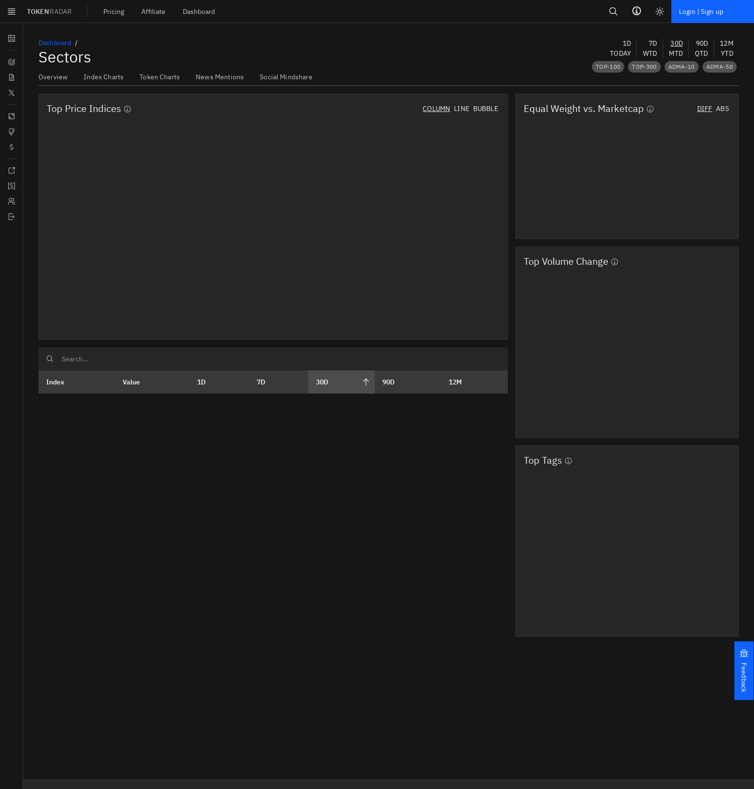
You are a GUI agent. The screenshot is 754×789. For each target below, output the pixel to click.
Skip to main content (36, 483)
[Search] (12, 554)
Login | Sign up (47, 595)
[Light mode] (12, 594)
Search (14, 543)
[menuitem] (34, 509)
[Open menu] (78, 482)
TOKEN (30, 493)
